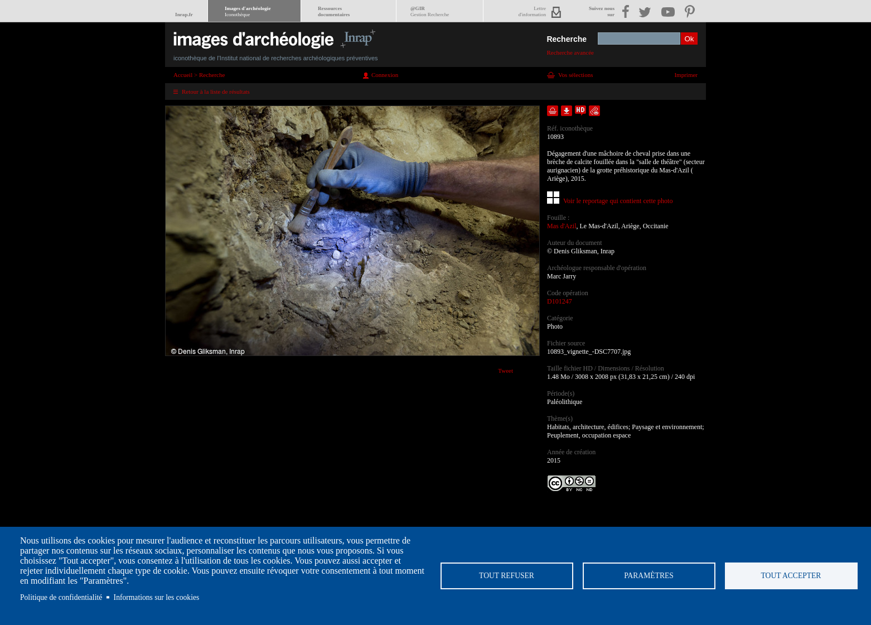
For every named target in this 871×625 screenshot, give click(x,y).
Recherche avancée (570, 52)
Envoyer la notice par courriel (594, 110)
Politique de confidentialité (61, 597)
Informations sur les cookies (157, 597)
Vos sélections (575, 74)
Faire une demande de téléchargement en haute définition (580, 110)
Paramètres (649, 575)
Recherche (566, 39)
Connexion (384, 74)
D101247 (559, 301)
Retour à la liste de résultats (216, 91)
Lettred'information (532, 11)
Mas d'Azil (562, 226)
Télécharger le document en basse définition (566, 110)
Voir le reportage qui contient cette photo (617, 201)
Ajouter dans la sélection (552, 110)
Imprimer (686, 74)
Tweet (505, 370)
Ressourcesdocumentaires (334, 11)
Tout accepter (791, 575)
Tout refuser (506, 575)
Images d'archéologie (247, 11)
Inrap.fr (184, 14)
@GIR (429, 11)
